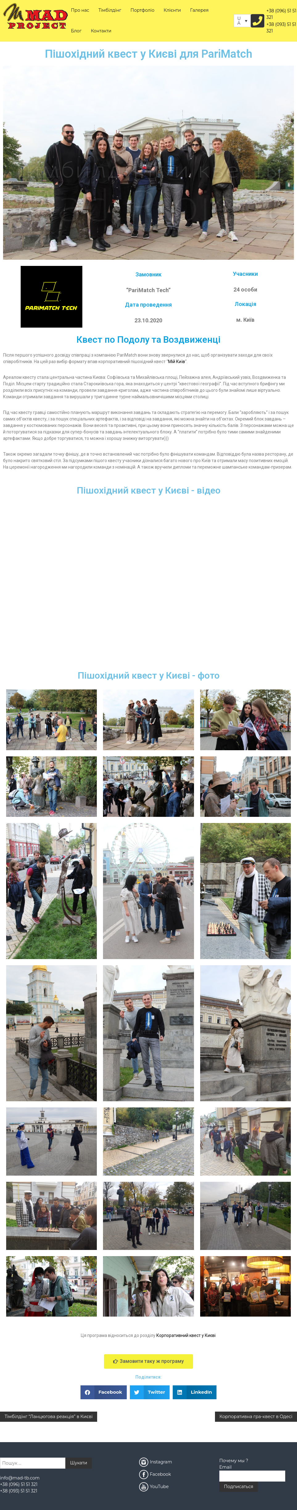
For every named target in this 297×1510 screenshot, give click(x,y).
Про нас (80, 10)
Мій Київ (176, 361)
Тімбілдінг (109, 10)
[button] (103, 1392)
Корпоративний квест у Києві (186, 1335)
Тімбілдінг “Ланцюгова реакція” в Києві (49, 1416)
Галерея (199, 10)
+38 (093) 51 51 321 (281, 28)
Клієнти (172, 10)
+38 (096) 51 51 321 (281, 14)
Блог (76, 31)
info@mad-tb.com (19, 1478)
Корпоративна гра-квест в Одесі (256, 1416)
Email (225, 1467)
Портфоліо (142, 10)
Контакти (101, 31)
